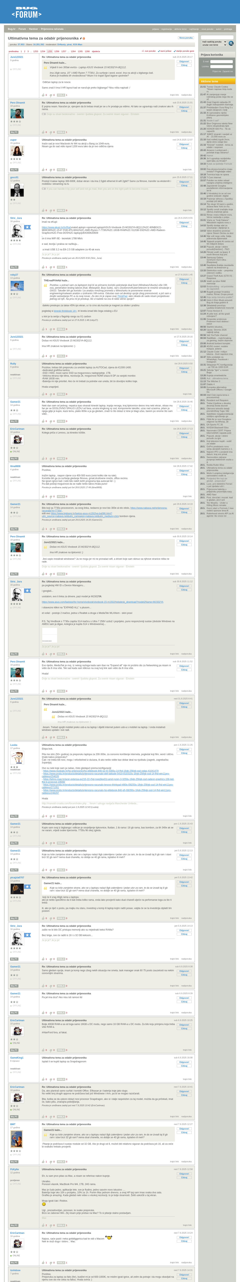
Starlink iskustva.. (215, 327)
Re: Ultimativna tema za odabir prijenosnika (66, 57)
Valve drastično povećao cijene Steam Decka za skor (220, 232)
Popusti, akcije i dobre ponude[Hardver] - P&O (218, 248)
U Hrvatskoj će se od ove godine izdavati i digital (219, 194)
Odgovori (184, 61)
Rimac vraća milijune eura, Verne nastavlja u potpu (219, 216)
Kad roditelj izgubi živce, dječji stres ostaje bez (218, 140)
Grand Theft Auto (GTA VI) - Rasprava (220, 277)
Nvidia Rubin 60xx (215, 465)
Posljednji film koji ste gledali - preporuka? (217, 479)
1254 (42, 51)
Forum (22, 29)
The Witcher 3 (213, 381)
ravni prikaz (165, 51)
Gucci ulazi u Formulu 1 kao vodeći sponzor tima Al (220, 509)
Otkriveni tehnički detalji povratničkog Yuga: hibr (218, 409)
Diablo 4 (211, 384)
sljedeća (96, 51)
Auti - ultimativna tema (217, 378)
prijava (155, 29)
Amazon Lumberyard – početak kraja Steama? (218, 151)
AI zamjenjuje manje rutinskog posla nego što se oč (220, 96)
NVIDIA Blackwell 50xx (218, 427)
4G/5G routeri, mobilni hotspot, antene (217, 347)
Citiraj (184, 65)
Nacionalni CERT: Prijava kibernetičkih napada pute (219, 431)
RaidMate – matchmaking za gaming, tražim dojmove (219, 339)
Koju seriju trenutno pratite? (220, 297)
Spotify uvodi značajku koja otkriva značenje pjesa (220, 210)
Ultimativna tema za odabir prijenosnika (64, 139)
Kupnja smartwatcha (216, 375)
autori (219, 29)
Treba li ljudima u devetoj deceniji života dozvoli (219, 404)
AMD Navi (211, 494)
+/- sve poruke (149, 51)
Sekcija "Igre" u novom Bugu (218, 371)
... (31, 51)
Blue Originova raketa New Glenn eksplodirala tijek (219, 124)
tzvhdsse (15, 1270)
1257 (63, 51)
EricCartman (17, 429)
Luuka (14, 745)
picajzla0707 (17, 877)
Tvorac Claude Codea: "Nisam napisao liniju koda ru (219, 89)
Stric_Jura (16, 218)
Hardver (33, 29)
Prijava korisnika (212, 54)
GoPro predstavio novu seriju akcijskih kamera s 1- (220, 447)
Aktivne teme (209, 81)
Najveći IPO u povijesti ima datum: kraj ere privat (219, 453)
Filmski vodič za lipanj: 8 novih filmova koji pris (218, 253)
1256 (56, 51)
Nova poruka (186, 38)
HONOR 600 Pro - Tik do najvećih (219, 130)
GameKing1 (17, 1057)
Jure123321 (17, 57)
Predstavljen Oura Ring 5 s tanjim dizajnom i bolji (219, 108)
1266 (87, 51)
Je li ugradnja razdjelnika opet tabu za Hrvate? (219, 159)
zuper (13, 139)
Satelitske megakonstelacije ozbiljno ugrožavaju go (220, 415)
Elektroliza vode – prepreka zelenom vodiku (220, 271)
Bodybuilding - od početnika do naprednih (220, 287)
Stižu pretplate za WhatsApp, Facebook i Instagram (218, 359)
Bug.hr (12, 29)
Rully (13, 363)
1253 (35, 51)
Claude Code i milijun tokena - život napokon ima (219, 352)
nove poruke (207, 29)
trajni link (174, 95)
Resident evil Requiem (217, 400)
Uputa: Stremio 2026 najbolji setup (217, 331)
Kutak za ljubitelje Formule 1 (219, 165)
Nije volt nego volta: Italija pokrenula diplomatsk (219, 237)
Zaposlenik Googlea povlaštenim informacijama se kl (219, 188)
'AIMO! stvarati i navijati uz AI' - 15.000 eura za (219, 135)
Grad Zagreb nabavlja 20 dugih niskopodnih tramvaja (220, 103)
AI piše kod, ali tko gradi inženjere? (218, 315)
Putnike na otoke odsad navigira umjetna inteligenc (219, 181)
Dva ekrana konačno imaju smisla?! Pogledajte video (219, 170)
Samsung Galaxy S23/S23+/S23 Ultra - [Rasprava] (217, 259)
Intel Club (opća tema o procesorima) (218, 396)
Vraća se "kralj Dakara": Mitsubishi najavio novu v (219, 221)
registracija (166, 29)
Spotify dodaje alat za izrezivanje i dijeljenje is (218, 226)
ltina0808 (15, 466)
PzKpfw (15, 1169)
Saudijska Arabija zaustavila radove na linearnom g (220, 266)
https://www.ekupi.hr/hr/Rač (56, 227)
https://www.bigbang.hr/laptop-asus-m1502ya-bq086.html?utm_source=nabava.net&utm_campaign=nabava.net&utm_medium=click (80, 515)
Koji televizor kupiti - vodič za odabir (219, 442)
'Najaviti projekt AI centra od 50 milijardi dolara (220, 242)
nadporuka (186, 95)
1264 (73, 51)
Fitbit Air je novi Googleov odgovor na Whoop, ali (219, 420)
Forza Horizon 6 (214, 311)
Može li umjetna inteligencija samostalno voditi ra (220, 474)
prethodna (14, 51)
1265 (80, 51)
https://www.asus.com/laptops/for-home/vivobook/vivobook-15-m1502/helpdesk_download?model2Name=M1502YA (102, 602)
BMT (13, 1124)
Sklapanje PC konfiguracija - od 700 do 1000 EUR (219, 366)
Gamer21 (15, 401)
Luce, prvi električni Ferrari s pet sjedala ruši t (219, 485)
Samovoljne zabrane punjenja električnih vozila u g (220, 459)
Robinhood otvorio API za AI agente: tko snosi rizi (220, 514)
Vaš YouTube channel (217, 335)
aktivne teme (180, 29)
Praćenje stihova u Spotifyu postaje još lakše (220, 200)
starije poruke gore (185, 51)
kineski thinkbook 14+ (65, 311)
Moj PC (14, 132)
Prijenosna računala (52, 29)
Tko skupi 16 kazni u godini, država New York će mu (220, 205)
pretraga (228, 29)
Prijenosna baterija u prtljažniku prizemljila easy (219, 490)
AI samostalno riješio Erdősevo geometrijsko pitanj (218, 115)
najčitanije (194, 29)
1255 (49, 51)
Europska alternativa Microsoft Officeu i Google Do (219, 389)
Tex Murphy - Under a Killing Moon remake (217, 504)
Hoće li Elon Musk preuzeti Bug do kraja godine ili (219, 301)
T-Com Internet (214, 177)
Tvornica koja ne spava (218, 174)
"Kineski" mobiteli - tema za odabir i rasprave (220, 146)
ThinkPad (122, 296)
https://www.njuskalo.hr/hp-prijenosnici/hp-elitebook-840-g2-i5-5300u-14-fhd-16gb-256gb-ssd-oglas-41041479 (100, 771)
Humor (210, 155)
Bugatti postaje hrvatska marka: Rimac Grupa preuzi (220, 293)
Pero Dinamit (17, 102)
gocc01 (14, 177)
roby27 (14, 274)
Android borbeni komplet (218, 343)
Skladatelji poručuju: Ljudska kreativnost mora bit (220, 306)
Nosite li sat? (213, 120)
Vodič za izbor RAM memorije (216, 282)
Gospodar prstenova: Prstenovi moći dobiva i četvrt (218, 321)
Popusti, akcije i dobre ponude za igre (217, 437)
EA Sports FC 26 (215, 424)
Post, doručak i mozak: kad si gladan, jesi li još (220, 498)
